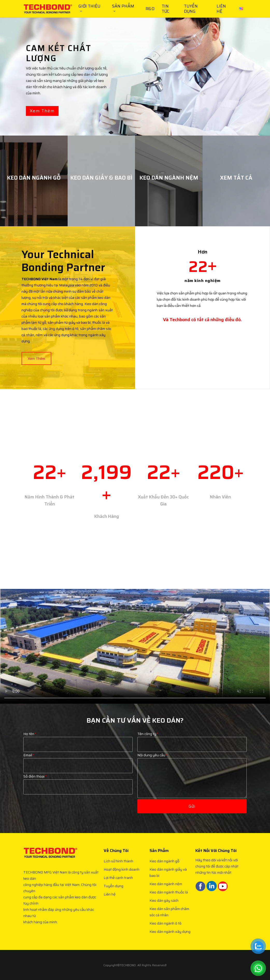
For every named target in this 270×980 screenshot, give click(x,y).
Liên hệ (110, 894)
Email (28, 742)
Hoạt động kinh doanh (121, 869)
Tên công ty (147, 721)
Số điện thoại (34, 764)
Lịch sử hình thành (118, 861)
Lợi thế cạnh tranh (118, 877)
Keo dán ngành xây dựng (170, 931)
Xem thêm (42, 111)
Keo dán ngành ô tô (165, 923)
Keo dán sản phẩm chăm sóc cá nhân (169, 912)
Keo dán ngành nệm (166, 884)
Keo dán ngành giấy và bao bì (168, 872)
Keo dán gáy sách (164, 900)
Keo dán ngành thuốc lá (169, 892)
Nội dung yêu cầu (152, 742)
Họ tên (29, 721)
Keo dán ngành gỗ (164, 861)
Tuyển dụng (113, 886)
